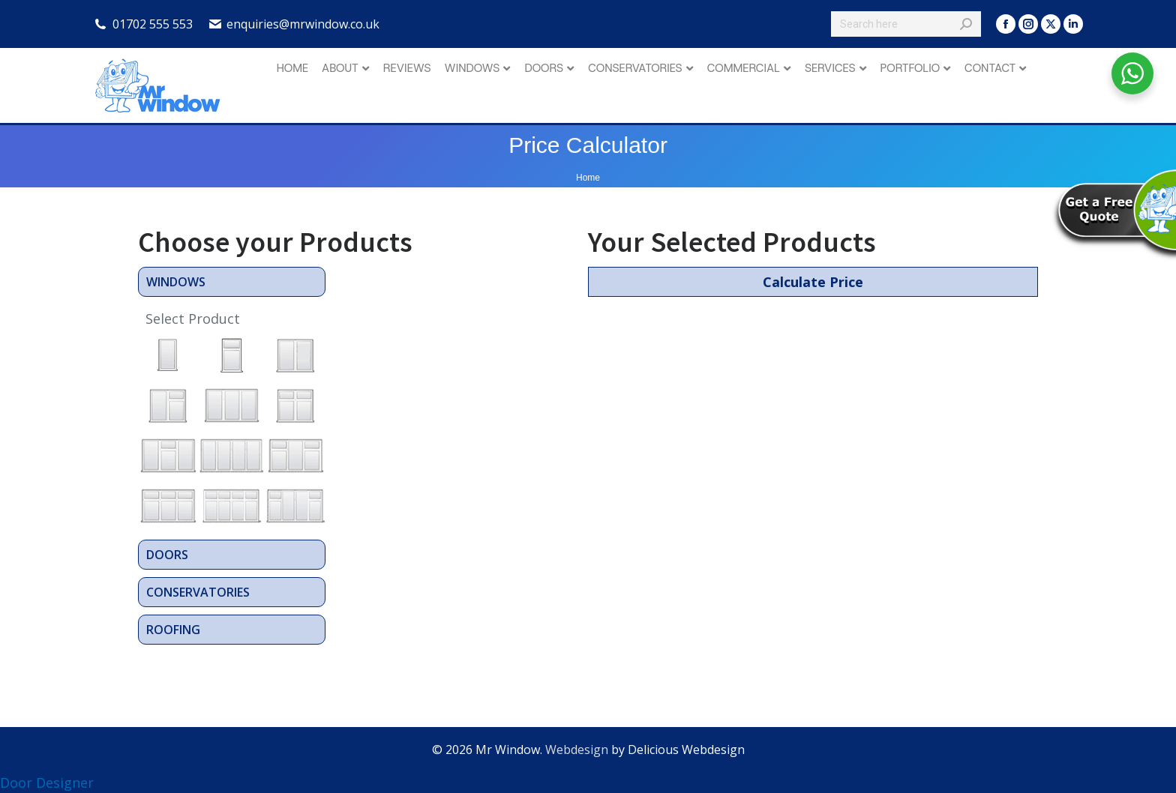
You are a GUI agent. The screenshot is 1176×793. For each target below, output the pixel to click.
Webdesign (576, 749)
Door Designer (47, 783)
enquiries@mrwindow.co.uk (303, 24)
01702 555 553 (152, 24)
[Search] (906, 24)
